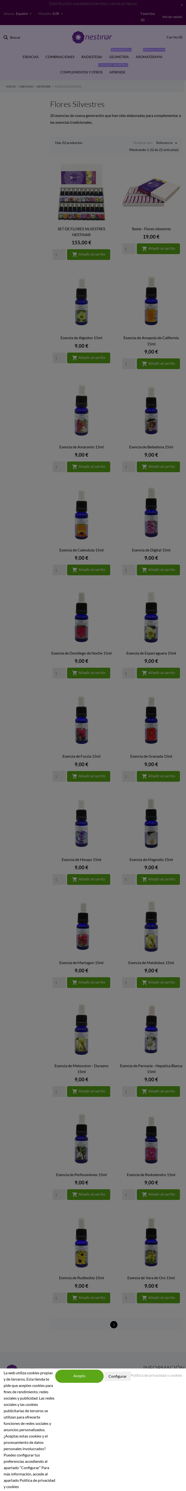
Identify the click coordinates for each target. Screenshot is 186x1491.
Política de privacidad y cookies (156, 1375)
